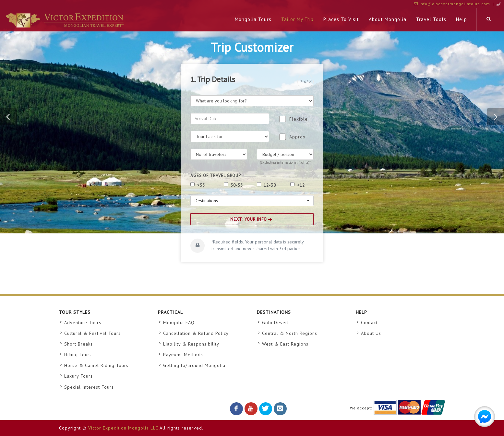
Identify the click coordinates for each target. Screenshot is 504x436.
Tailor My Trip (297, 19)
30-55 (236, 185)
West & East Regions (285, 344)
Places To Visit (341, 19)
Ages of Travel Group (215, 175)
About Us (371, 333)
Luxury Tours (78, 376)
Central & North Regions (289, 333)
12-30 (269, 185)
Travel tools (431, 19)
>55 (200, 185)
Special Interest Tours (89, 387)
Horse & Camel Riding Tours (96, 365)
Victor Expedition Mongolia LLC (123, 428)
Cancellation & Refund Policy (196, 333)
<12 (300, 185)
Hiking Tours (78, 355)
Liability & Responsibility (191, 344)
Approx (297, 137)
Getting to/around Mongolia (194, 365)
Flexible (298, 119)
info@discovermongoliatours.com (452, 3)
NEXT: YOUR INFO (251, 219)
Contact (369, 322)
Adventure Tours (82, 322)
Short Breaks (78, 344)
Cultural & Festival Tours (92, 333)
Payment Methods (183, 355)
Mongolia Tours (253, 19)
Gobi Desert (275, 322)
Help (461, 19)
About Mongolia (387, 19)
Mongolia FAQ (179, 322)
